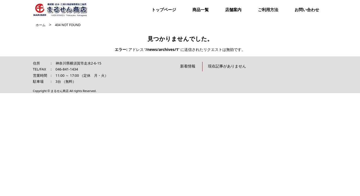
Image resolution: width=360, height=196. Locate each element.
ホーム (41, 25)
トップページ (164, 9)
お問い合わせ (307, 9)
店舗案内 (233, 9)
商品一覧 (200, 9)
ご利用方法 (268, 9)
